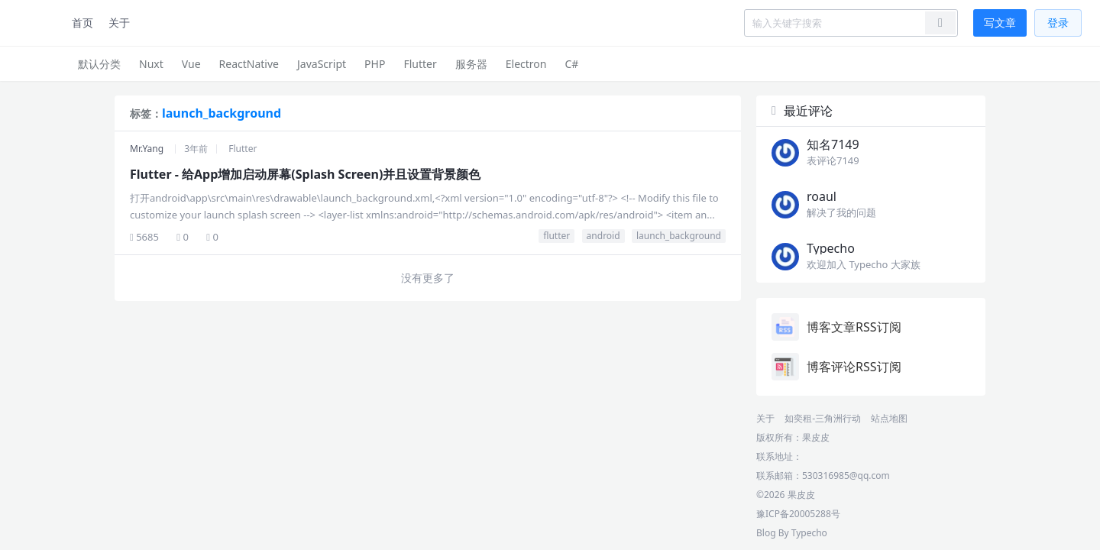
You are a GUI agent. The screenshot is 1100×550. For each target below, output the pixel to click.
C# (571, 64)
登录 (1058, 22)
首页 (82, 22)
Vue (191, 64)
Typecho (809, 532)
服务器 (471, 64)
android (603, 235)
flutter (556, 235)
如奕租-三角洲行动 (823, 418)
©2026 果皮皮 (785, 494)
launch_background (678, 235)
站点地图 (889, 418)
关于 (119, 22)
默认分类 (99, 64)
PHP (374, 64)
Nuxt (151, 64)
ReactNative (249, 64)
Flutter (419, 64)
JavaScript (321, 64)
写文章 (1000, 22)
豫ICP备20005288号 (798, 513)
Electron (526, 64)
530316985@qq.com (846, 475)
